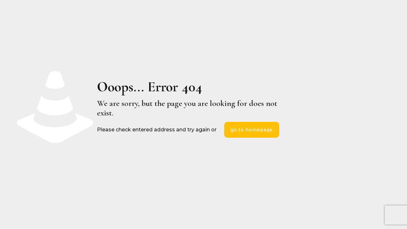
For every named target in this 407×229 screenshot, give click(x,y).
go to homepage (252, 130)
